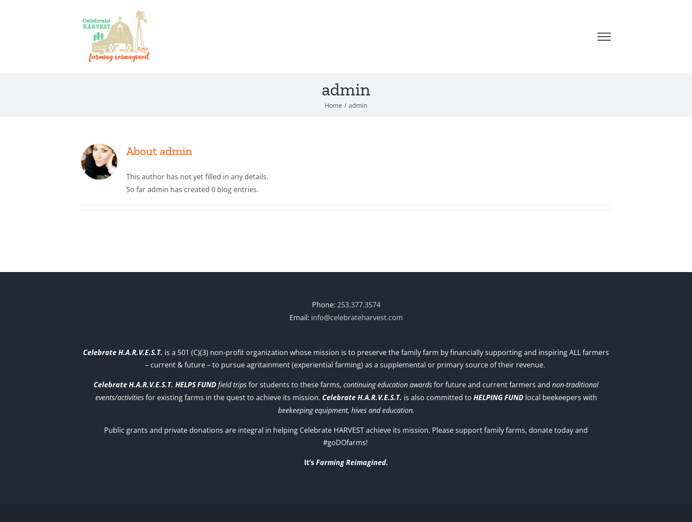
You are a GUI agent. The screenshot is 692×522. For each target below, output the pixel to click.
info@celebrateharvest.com (357, 317)
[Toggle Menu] (604, 37)
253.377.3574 (358, 305)
